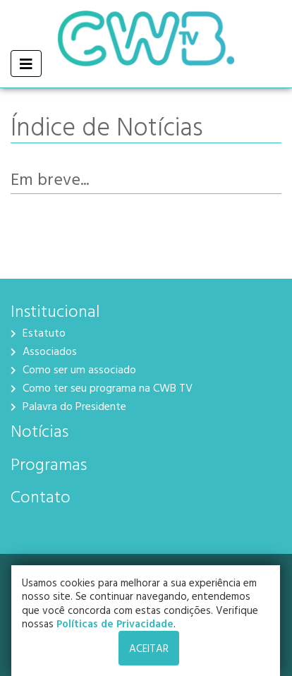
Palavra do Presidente (68, 405)
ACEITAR (149, 648)
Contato (41, 496)
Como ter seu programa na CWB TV (102, 387)
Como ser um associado (73, 369)
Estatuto (38, 332)
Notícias (39, 430)
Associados (44, 350)
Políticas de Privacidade (117, 623)
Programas (49, 463)
